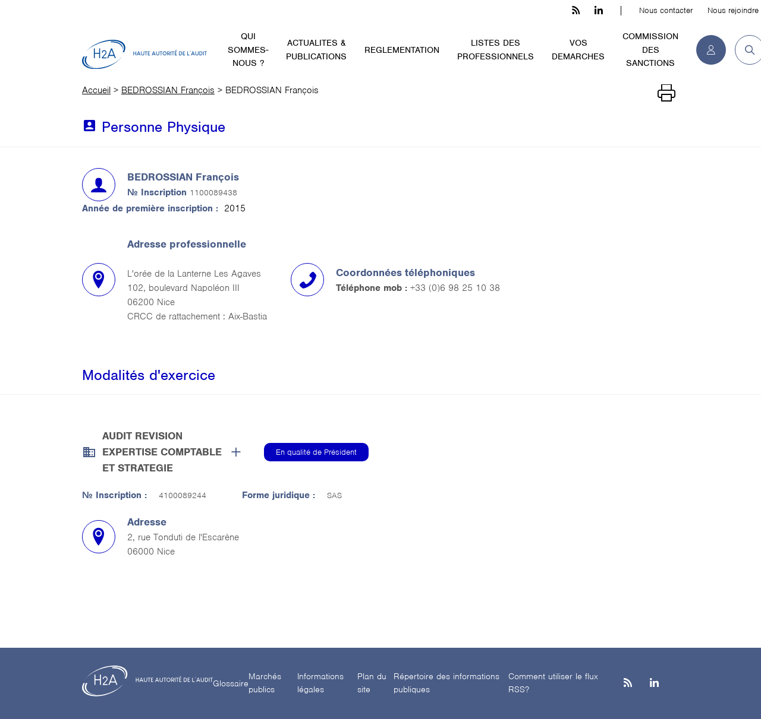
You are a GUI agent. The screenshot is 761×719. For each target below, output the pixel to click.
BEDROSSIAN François (168, 90)
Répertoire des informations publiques (446, 683)
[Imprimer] (666, 93)
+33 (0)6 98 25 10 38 (455, 288)
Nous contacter (666, 10)
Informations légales (320, 683)
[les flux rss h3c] (576, 10)
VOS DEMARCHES (578, 49)
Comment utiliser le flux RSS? (553, 683)
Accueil (96, 90)
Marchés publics (265, 683)
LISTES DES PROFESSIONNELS (495, 49)
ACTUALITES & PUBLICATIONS (316, 49)
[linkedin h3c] (599, 10)
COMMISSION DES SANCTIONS (650, 49)
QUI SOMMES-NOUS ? (248, 49)
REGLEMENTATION (401, 50)
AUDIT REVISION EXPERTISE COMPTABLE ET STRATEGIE (162, 451)
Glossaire (231, 683)
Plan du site (371, 683)
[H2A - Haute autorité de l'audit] (144, 54)
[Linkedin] (654, 684)
